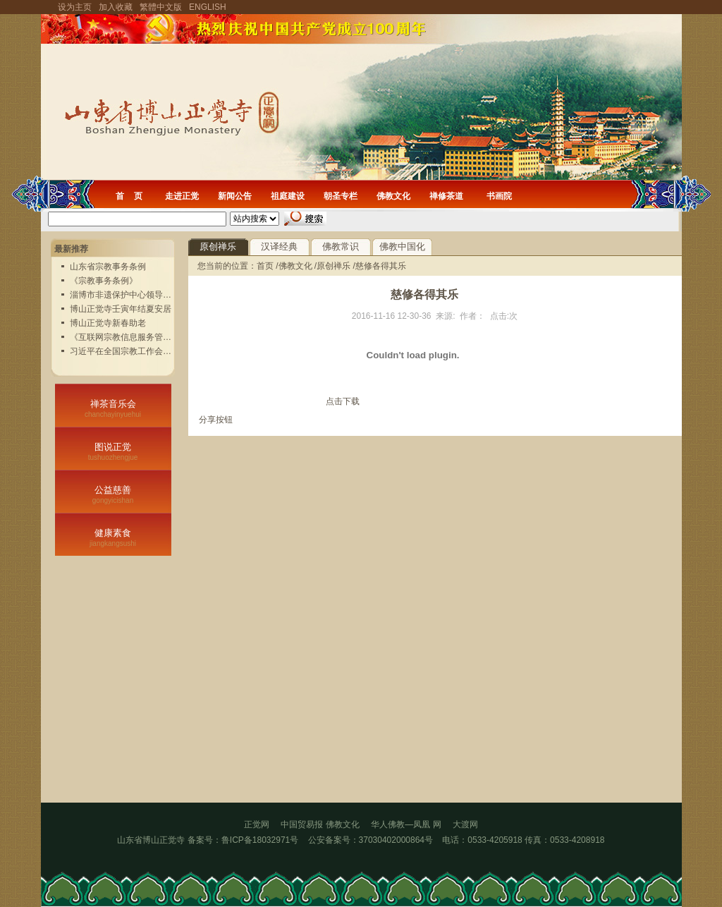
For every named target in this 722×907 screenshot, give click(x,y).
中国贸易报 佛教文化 (320, 824)
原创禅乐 (218, 246)
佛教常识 (340, 246)
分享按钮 (216, 420)
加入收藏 (116, 7)
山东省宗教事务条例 (108, 267)
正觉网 (256, 824)
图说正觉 (113, 451)
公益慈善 (113, 494)
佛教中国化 (402, 246)
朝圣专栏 (340, 196)
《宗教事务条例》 (103, 281)
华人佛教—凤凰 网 (412, 824)
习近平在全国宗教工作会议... (124, 351)
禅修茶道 (446, 196)
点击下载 (343, 401)
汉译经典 (279, 246)
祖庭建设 (288, 196)
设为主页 (75, 7)
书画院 (499, 196)
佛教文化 (393, 196)
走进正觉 (182, 196)
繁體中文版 (161, 7)
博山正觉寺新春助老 (108, 323)
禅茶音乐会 (113, 408)
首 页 (129, 196)
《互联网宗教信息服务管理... (124, 337)
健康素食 (113, 537)
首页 (266, 266)
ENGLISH (207, 7)
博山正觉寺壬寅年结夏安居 (120, 309)
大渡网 (465, 824)
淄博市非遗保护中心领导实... (124, 295)
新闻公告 (235, 196)
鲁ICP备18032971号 (259, 840)
